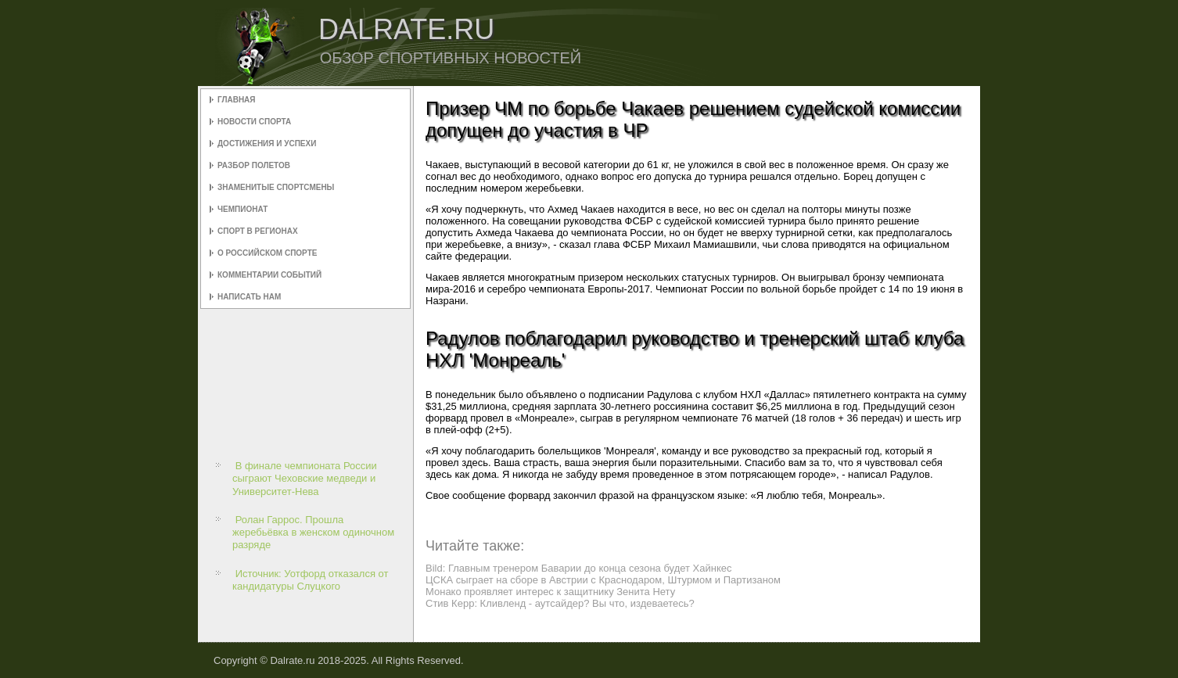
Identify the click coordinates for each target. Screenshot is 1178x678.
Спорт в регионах (257, 231)
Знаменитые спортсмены (275, 187)
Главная (236, 99)
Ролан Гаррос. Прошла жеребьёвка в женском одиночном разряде (313, 532)
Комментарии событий (269, 275)
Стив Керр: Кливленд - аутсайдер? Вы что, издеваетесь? (560, 603)
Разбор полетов (253, 165)
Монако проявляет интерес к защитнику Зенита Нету (550, 591)
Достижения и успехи (266, 143)
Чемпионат (242, 209)
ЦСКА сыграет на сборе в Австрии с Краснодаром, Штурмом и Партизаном (603, 580)
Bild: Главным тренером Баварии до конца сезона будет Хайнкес (579, 568)
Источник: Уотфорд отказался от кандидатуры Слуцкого (310, 580)
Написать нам (249, 296)
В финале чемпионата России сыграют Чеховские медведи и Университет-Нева (304, 478)
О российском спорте (267, 253)
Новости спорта (254, 121)
